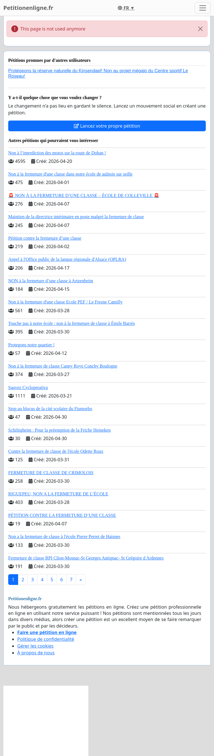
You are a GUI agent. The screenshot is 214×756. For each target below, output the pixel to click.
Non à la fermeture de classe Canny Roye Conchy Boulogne (62, 366)
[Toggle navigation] (203, 8)
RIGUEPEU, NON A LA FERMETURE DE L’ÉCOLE (58, 493)
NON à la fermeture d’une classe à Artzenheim (50, 280)
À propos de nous (36, 653)
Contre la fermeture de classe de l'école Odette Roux (55, 451)
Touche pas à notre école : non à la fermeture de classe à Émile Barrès (71, 323)
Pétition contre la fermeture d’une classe (44, 238)
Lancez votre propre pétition (107, 126)
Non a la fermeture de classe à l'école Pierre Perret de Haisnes (64, 536)
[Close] (200, 29)
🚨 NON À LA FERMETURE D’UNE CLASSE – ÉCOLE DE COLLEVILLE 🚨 (83, 195)
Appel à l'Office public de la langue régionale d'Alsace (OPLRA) (67, 259)
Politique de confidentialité (45, 639)
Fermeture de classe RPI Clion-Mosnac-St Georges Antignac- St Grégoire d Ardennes (86, 558)
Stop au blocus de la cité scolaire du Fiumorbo (50, 408)
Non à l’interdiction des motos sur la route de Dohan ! (57, 152)
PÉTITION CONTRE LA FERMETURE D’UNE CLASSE (62, 515)
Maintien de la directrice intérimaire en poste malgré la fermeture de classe (76, 216)
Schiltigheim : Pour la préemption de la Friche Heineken (59, 430)
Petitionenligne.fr (28, 8)
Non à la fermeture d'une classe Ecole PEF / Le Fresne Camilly (65, 302)
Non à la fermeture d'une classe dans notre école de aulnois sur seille (70, 174)
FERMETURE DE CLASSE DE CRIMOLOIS (50, 472)
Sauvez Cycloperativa (28, 387)
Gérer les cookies (35, 646)
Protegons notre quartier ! (31, 344)
